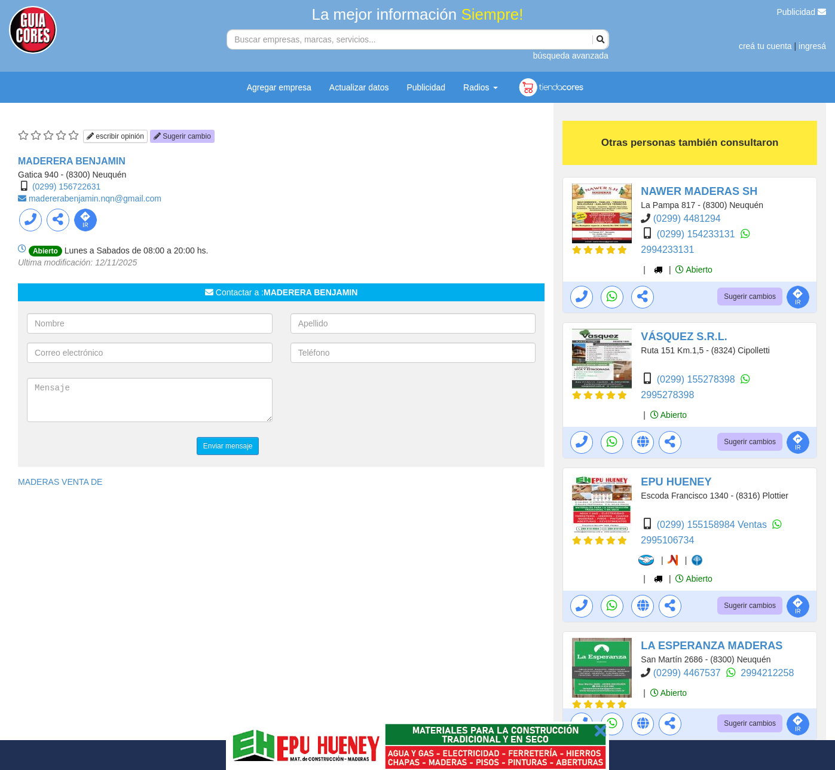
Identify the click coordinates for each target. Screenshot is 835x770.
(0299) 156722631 (66, 186)
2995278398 (667, 395)
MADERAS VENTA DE (60, 482)
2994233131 (667, 250)
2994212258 (767, 673)
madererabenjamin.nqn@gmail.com (95, 198)
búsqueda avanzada (570, 55)
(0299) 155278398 (697, 379)
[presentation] (381, 401)
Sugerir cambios (750, 296)
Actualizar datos (359, 87)
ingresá (812, 46)
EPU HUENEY (676, 482)
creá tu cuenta (765, 46)
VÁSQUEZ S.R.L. (684, 337)
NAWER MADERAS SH (699, 191)
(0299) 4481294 (687, 218)
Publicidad (802, 12)
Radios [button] (480, 87)
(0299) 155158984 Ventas (713, 525)
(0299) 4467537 (688, 673)
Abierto (693, 269)
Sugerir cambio (182, 136)
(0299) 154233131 (697, 234)
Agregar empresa (279, 87)
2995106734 (667, 540)
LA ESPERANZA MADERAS (711, 646)
